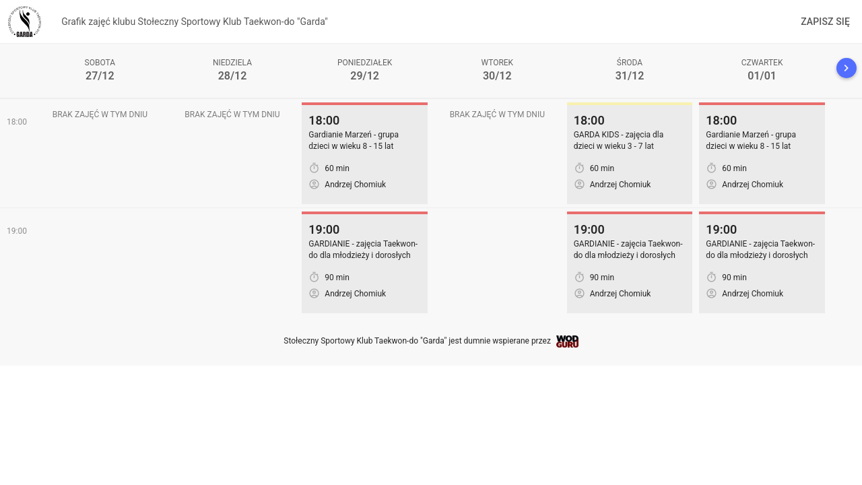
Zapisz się (825, 21)
